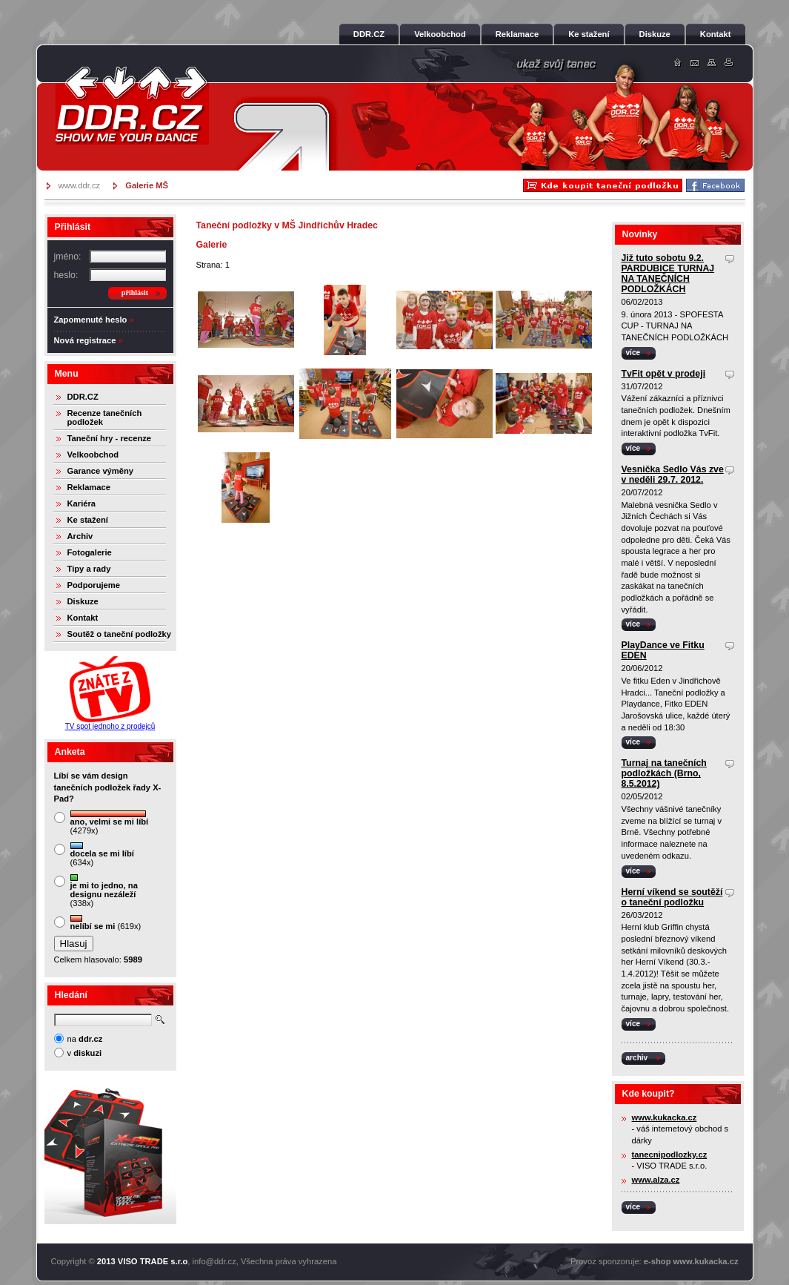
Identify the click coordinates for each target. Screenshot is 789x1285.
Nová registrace (85, 340)
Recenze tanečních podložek (104, 417)
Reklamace (88, 487)
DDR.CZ (83, 396)
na (85, 1038)
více (633, 352)
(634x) (102, 854)
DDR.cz (132, 105)
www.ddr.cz (80, 185)
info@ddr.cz (214, 1261)
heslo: (66, 275)
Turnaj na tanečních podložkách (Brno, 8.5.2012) (664, 773)
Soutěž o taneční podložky (119, 634)
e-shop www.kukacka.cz (691, 1261)
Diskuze (83, 601)
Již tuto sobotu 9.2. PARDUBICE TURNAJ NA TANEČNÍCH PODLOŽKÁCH (668, 273)
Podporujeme (93, 585)
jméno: (67, 256)
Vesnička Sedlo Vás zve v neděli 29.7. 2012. (673, 474)
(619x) (106, 923)
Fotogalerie (89, 552)
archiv (637, 1058)
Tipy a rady (89, 568)
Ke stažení (87, 519)
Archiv (80, 536)
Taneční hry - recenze (109, 438)
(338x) (104, 891)
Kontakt (83, 617)
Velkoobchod (93, 454)
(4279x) (109, 822)
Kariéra (81, 503)
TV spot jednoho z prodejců (110, 726)
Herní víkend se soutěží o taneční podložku (672, 897)
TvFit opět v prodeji (664, 374)
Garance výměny (100, 470)
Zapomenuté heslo (90, 319)
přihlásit (134, 292)
